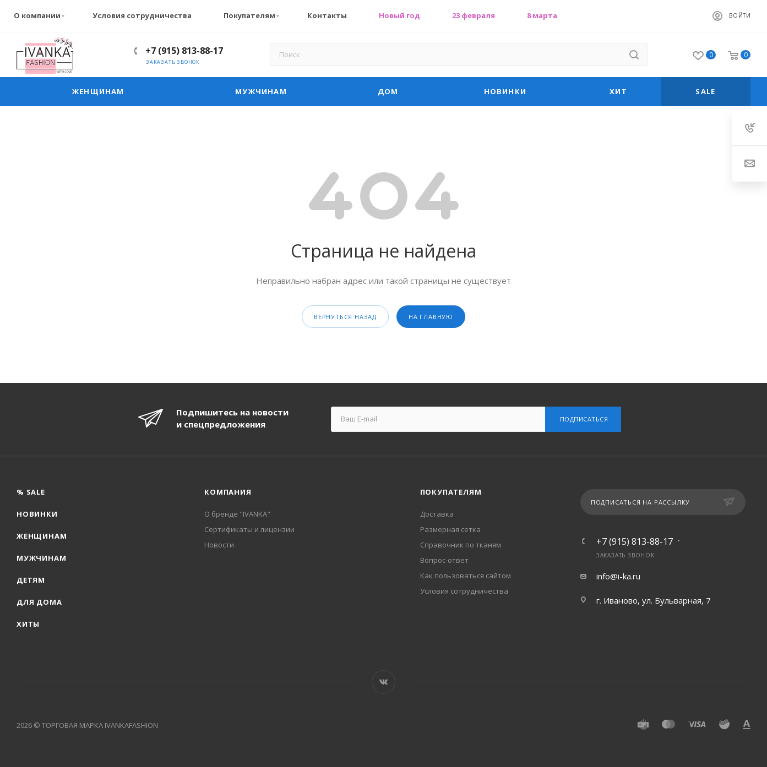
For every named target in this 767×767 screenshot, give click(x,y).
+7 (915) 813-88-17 (184, 51)
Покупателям (253, 15)
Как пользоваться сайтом (465, 575)
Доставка (437, 514)
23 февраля (473, 15)
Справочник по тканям (460, 545)
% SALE (31, 492)
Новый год (399, 15)
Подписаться (584, 419)
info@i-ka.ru (618, 576)
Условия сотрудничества (142, 15)
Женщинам (42, 536)
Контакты (327, 15)
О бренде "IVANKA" (237, 514)
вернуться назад (345, 317)
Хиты (28, 624)
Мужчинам (41, 558)
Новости (219, 545)
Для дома (39, 602)
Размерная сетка (450, 529)
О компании (40, 15)
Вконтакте (383, 682)
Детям (31, 580)
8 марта (542, 15)
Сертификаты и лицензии (249, 529)
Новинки (37, 514)
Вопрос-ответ (444, 560)
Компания (227, 492)
